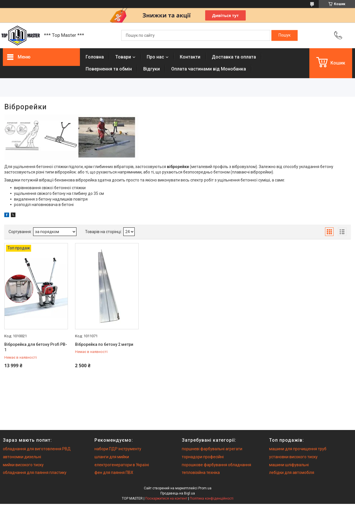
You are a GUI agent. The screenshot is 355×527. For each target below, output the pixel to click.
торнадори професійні (203, 457)
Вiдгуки (151, 69)
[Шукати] (284, 35)
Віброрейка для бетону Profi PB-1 (35, 347)
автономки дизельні (22, 457)
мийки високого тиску (23, 465)
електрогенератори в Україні (121, 465)
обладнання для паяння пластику (34, 472)
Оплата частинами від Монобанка (208, 69)
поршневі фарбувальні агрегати (212, 449)
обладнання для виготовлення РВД (37, 449)
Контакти (190, 57)
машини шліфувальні (289, 465)
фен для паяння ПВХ (113, 472)
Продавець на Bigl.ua (177, 493)
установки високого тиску (293, 457)
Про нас (155, 57)
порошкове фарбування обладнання (216, 465)
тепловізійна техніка (201, 472)
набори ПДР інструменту (117, 449)
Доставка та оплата (234, 57)
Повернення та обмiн (109, 69)
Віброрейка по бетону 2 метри (104, 344)
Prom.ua (204, 488)
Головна (95, 57)
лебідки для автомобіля (291, 472)
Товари (123, 57)
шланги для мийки (111, 457)
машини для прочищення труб (297, 449)
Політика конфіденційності (211, 498)
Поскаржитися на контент (166, 498)
